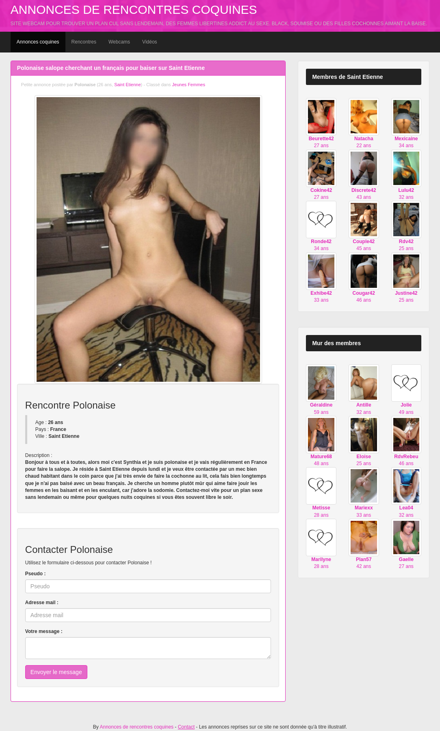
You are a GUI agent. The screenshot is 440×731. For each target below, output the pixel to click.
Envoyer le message (56, 672)
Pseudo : (35, 574)
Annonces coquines (38, 42)
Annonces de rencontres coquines (134, 9)
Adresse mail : (42, 602)
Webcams (119, 42)
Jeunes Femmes (188, 84)
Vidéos (149, 42)
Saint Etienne (127, 84)
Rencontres (84, 42)
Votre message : (44, 631)
